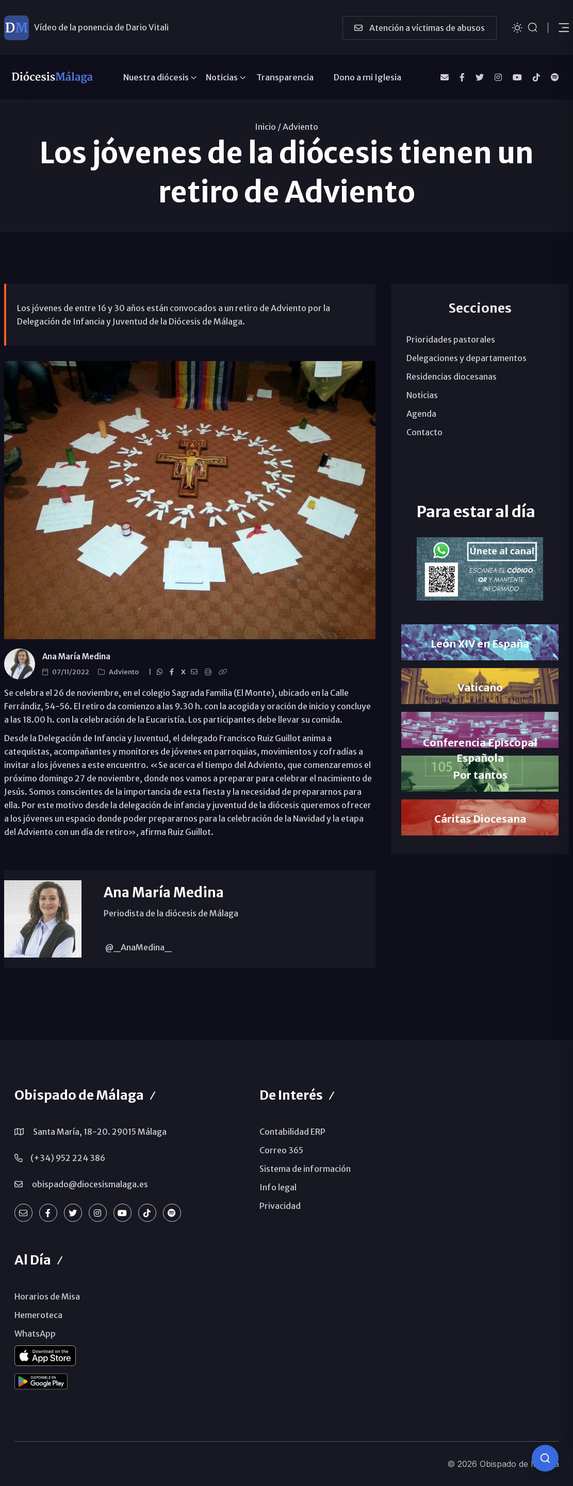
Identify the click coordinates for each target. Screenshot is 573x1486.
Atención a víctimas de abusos (419, 28)
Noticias (222, 77)
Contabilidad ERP (292, 1131)
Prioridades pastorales (450, 339)
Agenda (421, 413)
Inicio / (268, 127)
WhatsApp (35, 1333)
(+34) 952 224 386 (67, 1158)
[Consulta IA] (545, 1458)
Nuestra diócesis (156, 77)
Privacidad (280, 1206)
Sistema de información (305, 1169)
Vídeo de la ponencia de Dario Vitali (101, 27)
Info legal (278, 1187)
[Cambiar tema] (517, 27)
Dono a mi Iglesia (367, 77)
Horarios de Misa (47, 1296)
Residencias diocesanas (451, 376)
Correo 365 (281, 1150)
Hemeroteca (38, 1315)
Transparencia (285, 77)
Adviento (300, 127)
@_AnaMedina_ (138, 947)
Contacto (424, 432)
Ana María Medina (76, 656)
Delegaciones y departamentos (466, 358)
